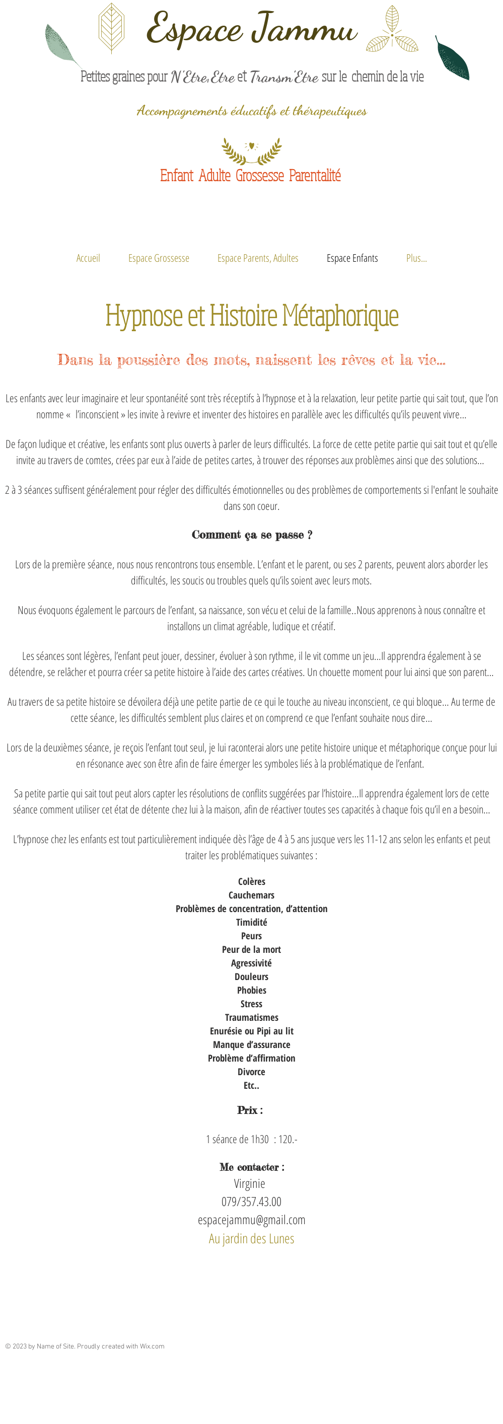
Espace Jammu (251, 26)
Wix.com (152, 1346)
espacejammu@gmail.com (252, 1219)
